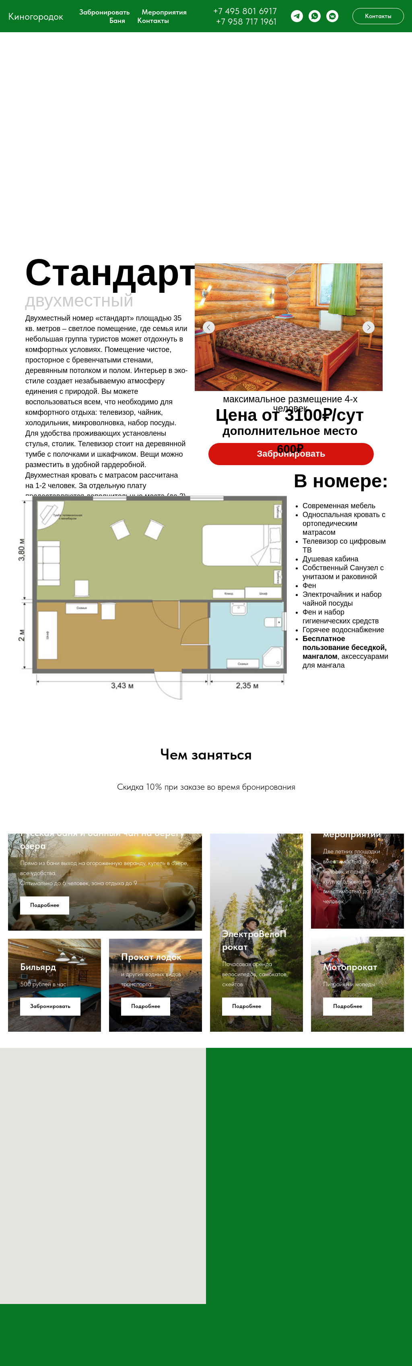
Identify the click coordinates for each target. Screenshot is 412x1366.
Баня (117, 20)
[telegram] (297, 16)
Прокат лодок (151, 956)
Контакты (153, 20)
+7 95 (227, 21)
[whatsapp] (315, 16)
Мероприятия (164, 12)
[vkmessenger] (332, 16)
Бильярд (38, 967)
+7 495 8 (230, 11)
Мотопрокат (350, 967)
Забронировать (104, 12)
